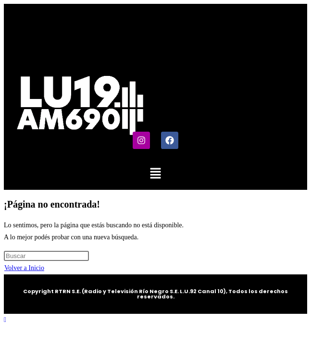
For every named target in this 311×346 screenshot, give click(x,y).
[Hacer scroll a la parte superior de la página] (5, 319)
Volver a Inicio (24, 268)
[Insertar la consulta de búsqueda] (46, 256)
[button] (155, 174)
